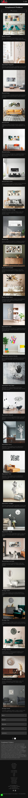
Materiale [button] (4, 724)
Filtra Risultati (14, 10)
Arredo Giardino (14, 781)
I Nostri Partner (14, 764)
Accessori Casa (8, 4)
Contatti (14, 768)
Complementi (14, 4)
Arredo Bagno (14, 783)
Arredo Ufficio (14, 780)
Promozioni (14, 767)
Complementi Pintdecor (21, 4)
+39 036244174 (15, 787)
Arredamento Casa (14, 777)
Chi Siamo (14, 763)
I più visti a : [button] (4, 733)
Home (4, 4)
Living (14, 773)
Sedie (14, 775)
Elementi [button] (4, 719)
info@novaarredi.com (15, 788)
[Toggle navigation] (26, 1)
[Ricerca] (24, 1)
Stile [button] (3, 728)
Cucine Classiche (14, 771)
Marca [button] (3, 715)
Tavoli (14, 774)
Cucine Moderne (14, 770)
